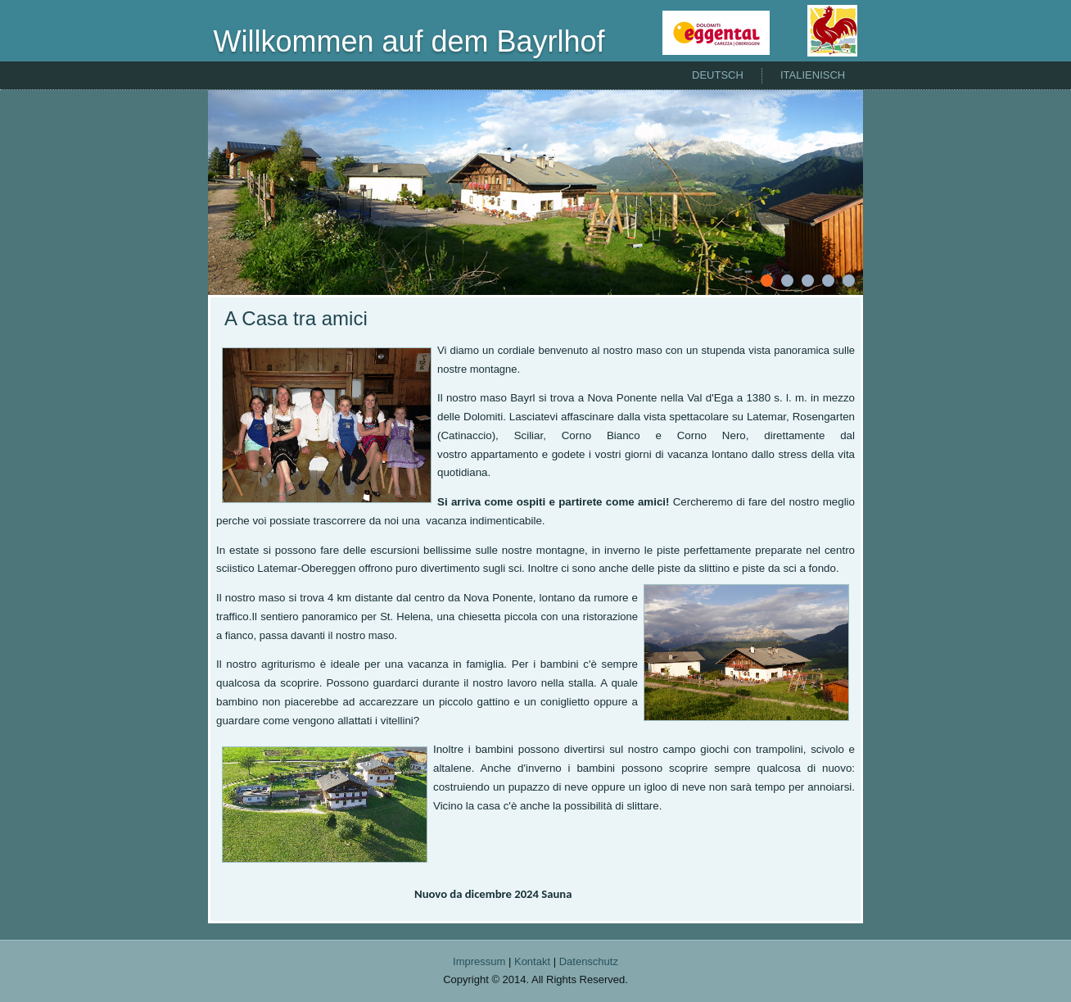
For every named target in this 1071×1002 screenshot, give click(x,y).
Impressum (479, 961)
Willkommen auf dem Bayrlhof (408, 41)
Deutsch (717, 75)
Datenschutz (588, 961)
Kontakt (532, 961)
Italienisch (812, 75)
